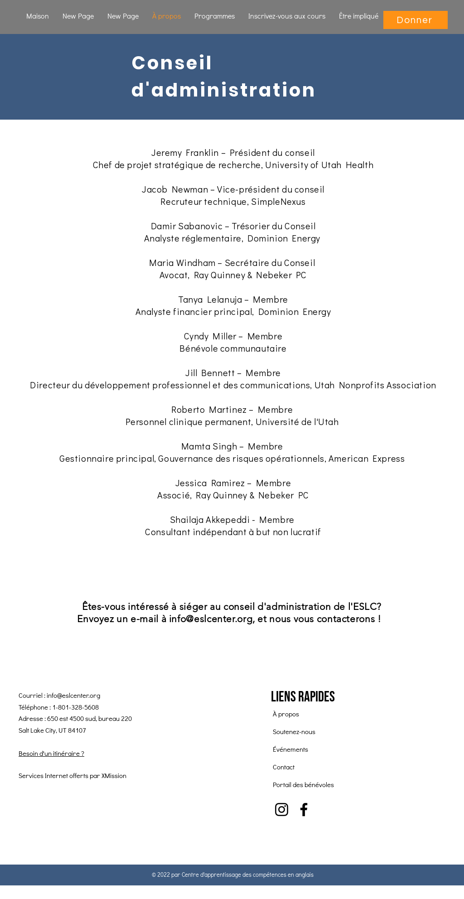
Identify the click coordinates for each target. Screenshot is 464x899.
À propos (286, 713)
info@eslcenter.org (210, 618)
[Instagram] (281, 809)
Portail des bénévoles (303, 784)
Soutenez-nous (294, 731)
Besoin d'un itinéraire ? (51, 753)
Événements (290, 749)
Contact (284, 766)
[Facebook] (304, 809)
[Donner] (415, 20)
